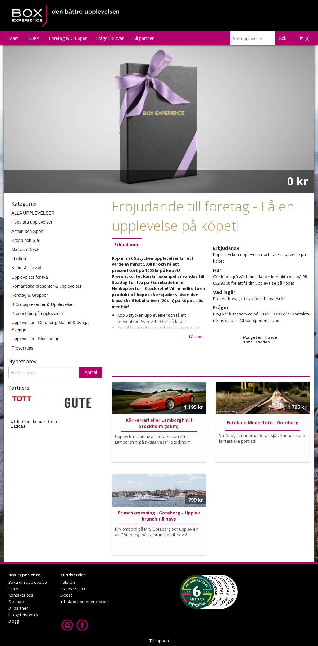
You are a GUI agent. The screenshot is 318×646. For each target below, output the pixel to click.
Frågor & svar (110, 38)
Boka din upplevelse (27, 582)
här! (125, 306)
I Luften (18, 258)
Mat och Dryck (25, 249)
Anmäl (91, 372)
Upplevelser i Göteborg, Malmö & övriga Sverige (50, 326)
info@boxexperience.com (84, 601)
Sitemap (16, 601)
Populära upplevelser (31, 222)
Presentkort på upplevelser (37, 313)
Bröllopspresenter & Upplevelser (42, 304)
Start (13, 38)
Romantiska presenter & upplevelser (46, 286)
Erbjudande (126, 245)
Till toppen (159, 641)
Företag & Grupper (68, 38)
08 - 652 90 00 (72, 589)
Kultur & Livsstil (26, 267)
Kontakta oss (20, 595)
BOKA (33, 38)
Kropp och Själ (25, 240)
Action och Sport (27, 231)
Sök (282, 38)
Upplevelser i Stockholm (34, 338)
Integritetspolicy (23, 614)
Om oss (15, 589)
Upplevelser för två (29, 277)
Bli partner (143, 38)
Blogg (13, 621)
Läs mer (196, 336)
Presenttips (22, 348)
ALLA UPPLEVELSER (33, 213)
